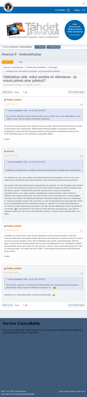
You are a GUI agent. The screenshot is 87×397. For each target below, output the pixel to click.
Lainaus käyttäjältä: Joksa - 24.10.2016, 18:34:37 (26, 279)
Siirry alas (7, 92)
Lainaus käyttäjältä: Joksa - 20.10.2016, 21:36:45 (26, 162)
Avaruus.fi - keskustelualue (21, 54)
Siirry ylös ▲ (81, 391)
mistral (10, 151)
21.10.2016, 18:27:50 (11, 104)
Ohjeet (61, 391)
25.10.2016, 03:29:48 (11, 273)
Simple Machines (20, 391)
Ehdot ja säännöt (70, 391)
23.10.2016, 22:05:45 (11, 155)
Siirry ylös (7, 305)
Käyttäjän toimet (76, 92)
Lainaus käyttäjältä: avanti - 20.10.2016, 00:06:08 (26, 110)
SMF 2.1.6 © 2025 (7, 391)
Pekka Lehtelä (14, 100)
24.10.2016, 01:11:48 (11, 230)
